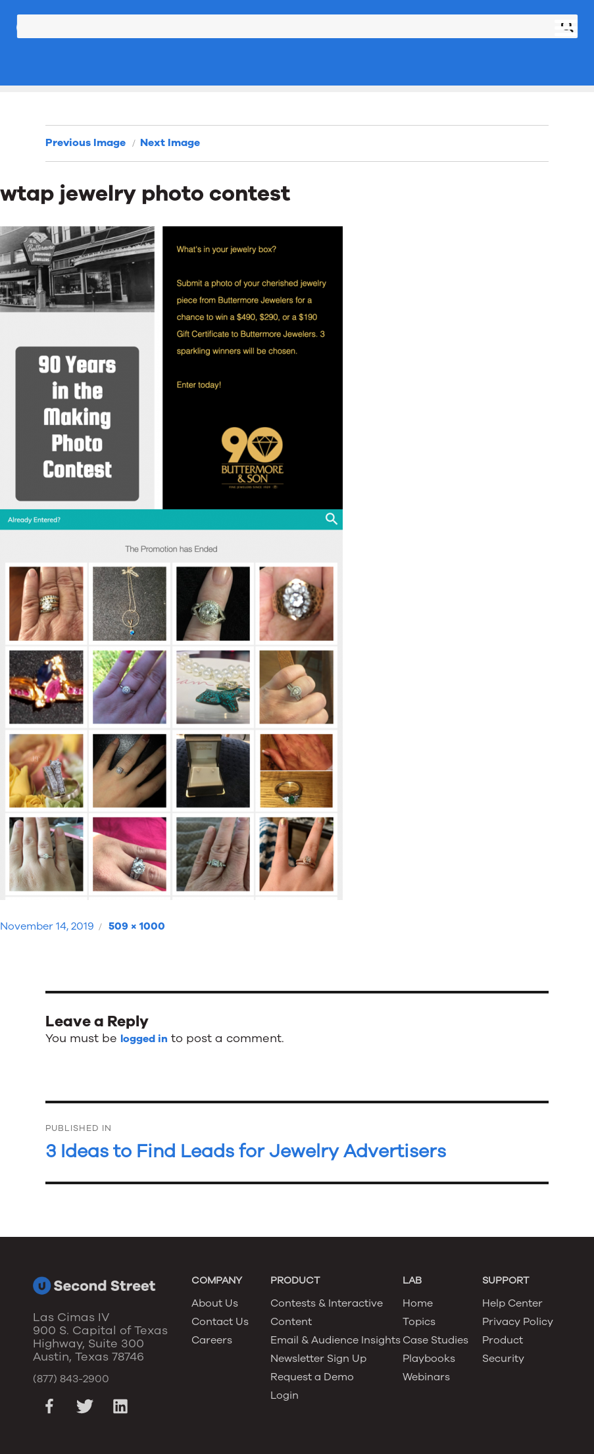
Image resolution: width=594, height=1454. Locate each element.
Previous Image (85, 143)
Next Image (170, 143)
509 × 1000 (137, 926)
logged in (144, 1039)
